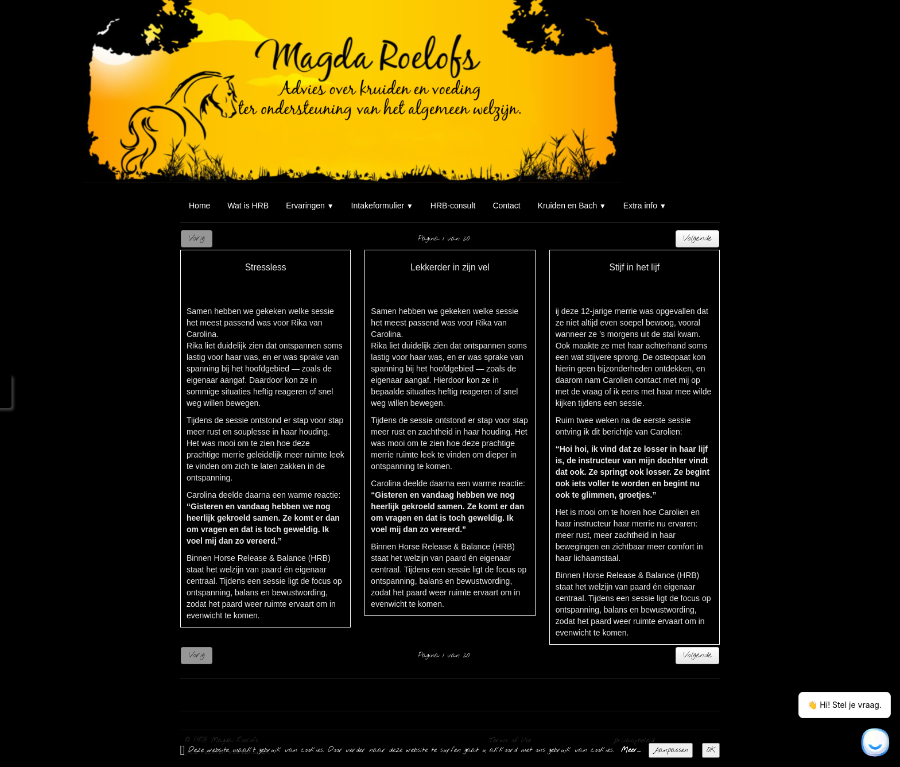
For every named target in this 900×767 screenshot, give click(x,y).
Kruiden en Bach (572, 205)
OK (711, 750)
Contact (506, 205)
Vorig (196, 238)
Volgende (697, 238)
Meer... (631, 750)
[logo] (184, 21)
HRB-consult (453, 205)
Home (199, 205)
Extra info (644, 205)
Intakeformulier (382, 205)
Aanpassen (670, 750)
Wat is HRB (248, 205)
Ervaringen (309, 205)
